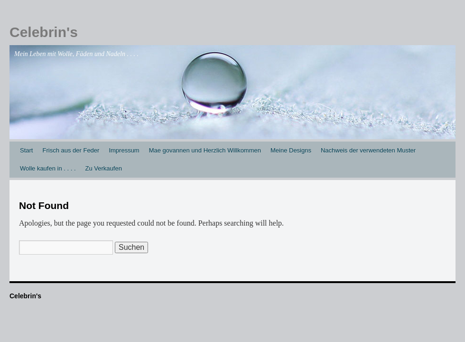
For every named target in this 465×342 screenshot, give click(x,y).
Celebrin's (43, 32)
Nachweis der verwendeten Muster (368, 150)
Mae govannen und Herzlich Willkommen (205, 150)
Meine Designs (290, 150)
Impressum (124, 150)
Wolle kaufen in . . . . (48, 168)
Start (26, 150)
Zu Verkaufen (103, 168)
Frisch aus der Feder (70, 150)
